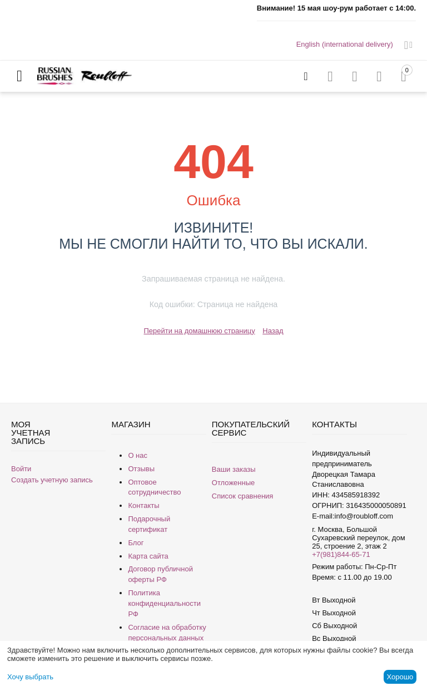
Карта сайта (148, 556)
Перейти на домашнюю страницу (199, 331)
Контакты (143, 505)
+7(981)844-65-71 (341, 554)
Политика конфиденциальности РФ (164, 603)
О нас (137, 455)
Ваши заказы (234, 469)
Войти (21, 469)
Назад (272, 331)
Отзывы (141, 469)
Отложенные (233, 482)
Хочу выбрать (30, 677)
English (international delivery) (344, 44)
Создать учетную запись (52, 480)
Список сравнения (243, 496)
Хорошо (399, 677)
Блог (135, 543)
